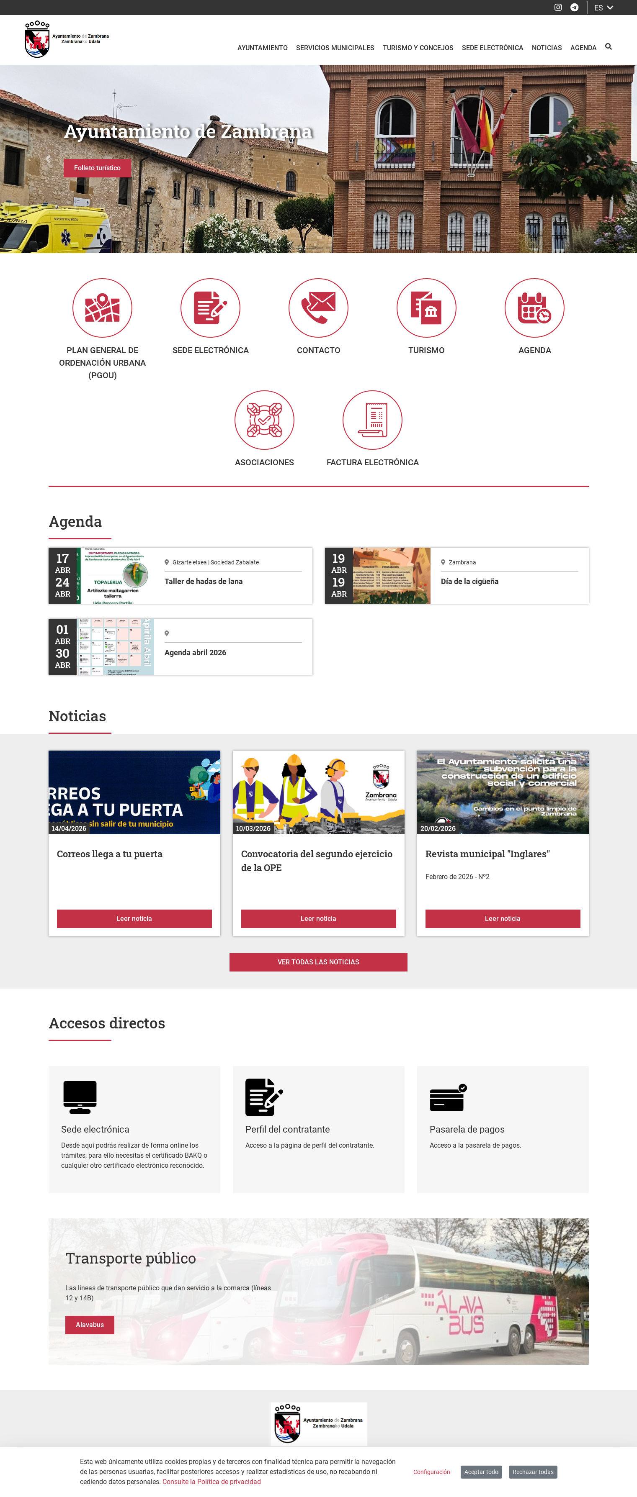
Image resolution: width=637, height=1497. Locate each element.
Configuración (431, 1472)
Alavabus (90, 1332)
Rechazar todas (533, 1472)
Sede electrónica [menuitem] (493, 48)
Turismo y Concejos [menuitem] (418, 48)
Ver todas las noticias (318, 969)
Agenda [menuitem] (583, 48)
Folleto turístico (97, 168)
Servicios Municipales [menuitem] (335, 48)
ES (604, 7)
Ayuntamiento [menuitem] (262, 48)
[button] (47, 159)
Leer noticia (164, 924)
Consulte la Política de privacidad (211, 1482)
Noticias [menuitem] (547, 48)
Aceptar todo (481, 1472)
